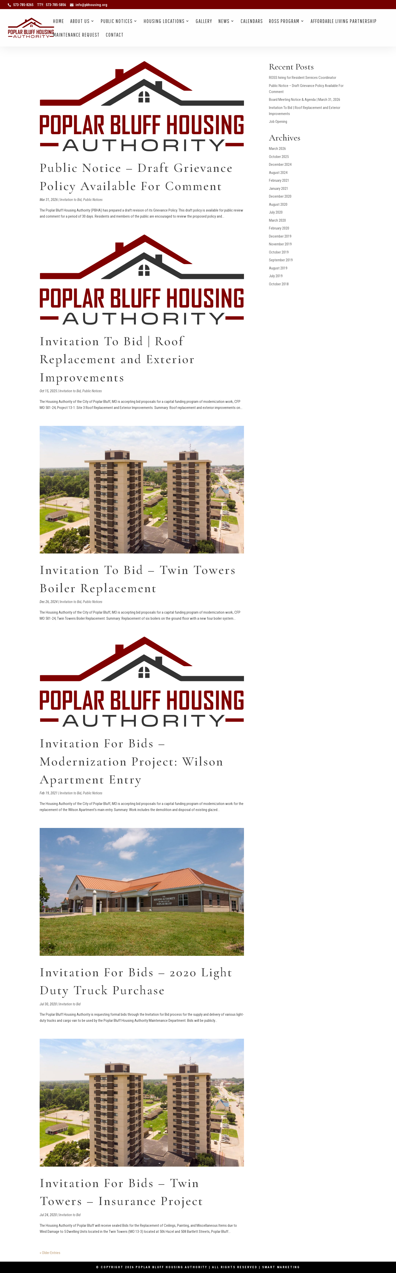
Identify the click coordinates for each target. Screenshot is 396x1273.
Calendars (252, 21)
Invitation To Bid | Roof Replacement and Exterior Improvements (117, 359)
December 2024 (280, 164)
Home (58, 21)
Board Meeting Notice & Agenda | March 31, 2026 (304, 99)
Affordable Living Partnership (344, 21)
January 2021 (278, 188)
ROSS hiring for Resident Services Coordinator (302, 77)
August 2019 (278, 268)
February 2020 (279, 228)
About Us (80, 21)
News (224, 21)
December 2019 (280, 236)
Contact (115, 35)
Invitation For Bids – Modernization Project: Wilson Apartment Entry (132, 761)
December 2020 (280, 196)
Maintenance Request (76, 35)
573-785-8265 (23, 5)
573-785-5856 (56, 5)
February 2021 (279, 180)
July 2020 (276, 212)
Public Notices (117, 21)
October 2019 (279, 252)
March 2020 (277, 220)
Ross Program (284, 21)
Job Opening (278, 121)
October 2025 (279, 156)
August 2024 (278, 172)
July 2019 (276, 276)
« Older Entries (50, 1253)
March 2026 (277, 148)
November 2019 (280, 244)
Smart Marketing (281, 1267)
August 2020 (278, 204)
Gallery (204, 21)
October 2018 (279, 284)
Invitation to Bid (71, 200)
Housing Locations (164, 21)
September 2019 (281, 260)
